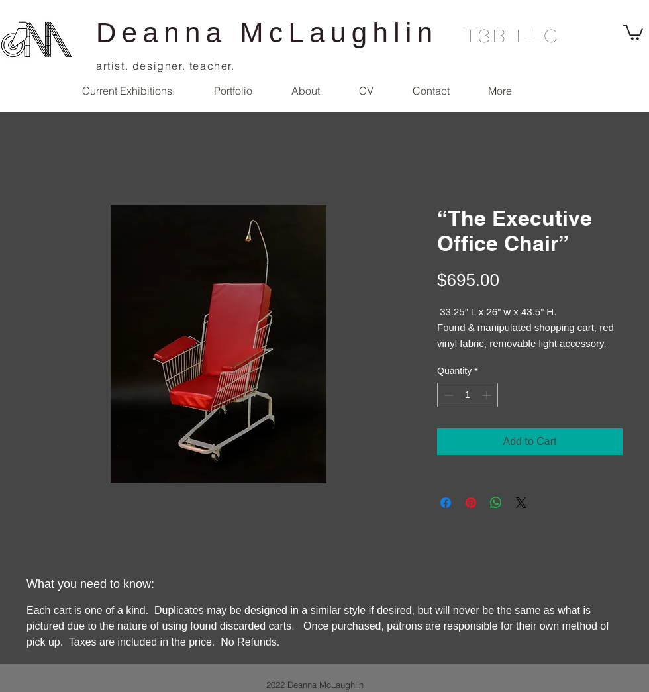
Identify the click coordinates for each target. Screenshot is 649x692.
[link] (633, 31)
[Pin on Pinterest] (471, 503)
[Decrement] (447, 395)
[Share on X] (521, 503)
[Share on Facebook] (446, 503)
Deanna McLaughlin (267, 32)
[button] (233, 90)
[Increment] (487, 395)
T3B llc (513, 35)
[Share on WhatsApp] (496, 503)
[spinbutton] (467, 395)
